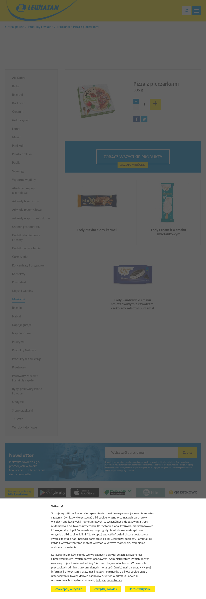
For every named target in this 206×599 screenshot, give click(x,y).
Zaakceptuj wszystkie (68, 589)
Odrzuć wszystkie (140, 589)
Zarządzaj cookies (105, 589)
